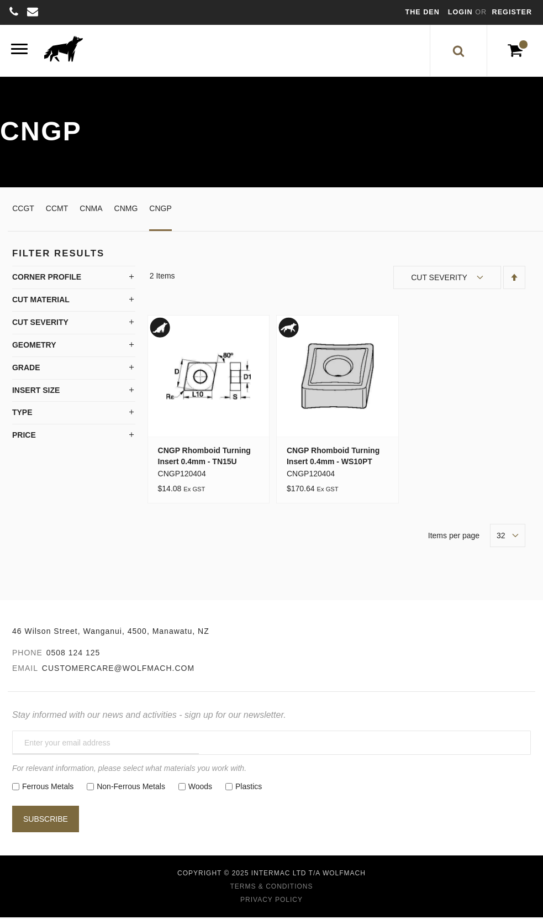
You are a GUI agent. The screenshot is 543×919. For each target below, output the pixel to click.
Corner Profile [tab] (46, 280)
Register (512, 12)
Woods (200, 789)
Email (25, 671)
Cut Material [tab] (41, 302)
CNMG (126, 211)
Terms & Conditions (271, 890)
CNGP (160, 211)
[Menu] (19, 52)
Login (461, 12)
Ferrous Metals (47, 789)
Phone (27, 656)
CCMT (57, 211)
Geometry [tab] (34, 348)
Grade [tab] (26, 370)
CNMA (91, 211)
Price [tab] (24, 438)
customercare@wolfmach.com (118, 671)
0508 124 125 (73, 656)
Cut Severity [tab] (40, 325)
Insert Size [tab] (36, 393)
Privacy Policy (271, 903)
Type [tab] (22, 416)
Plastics (248, 789)
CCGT (23, 211)
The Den (422, 12)
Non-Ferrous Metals (131, 789)
